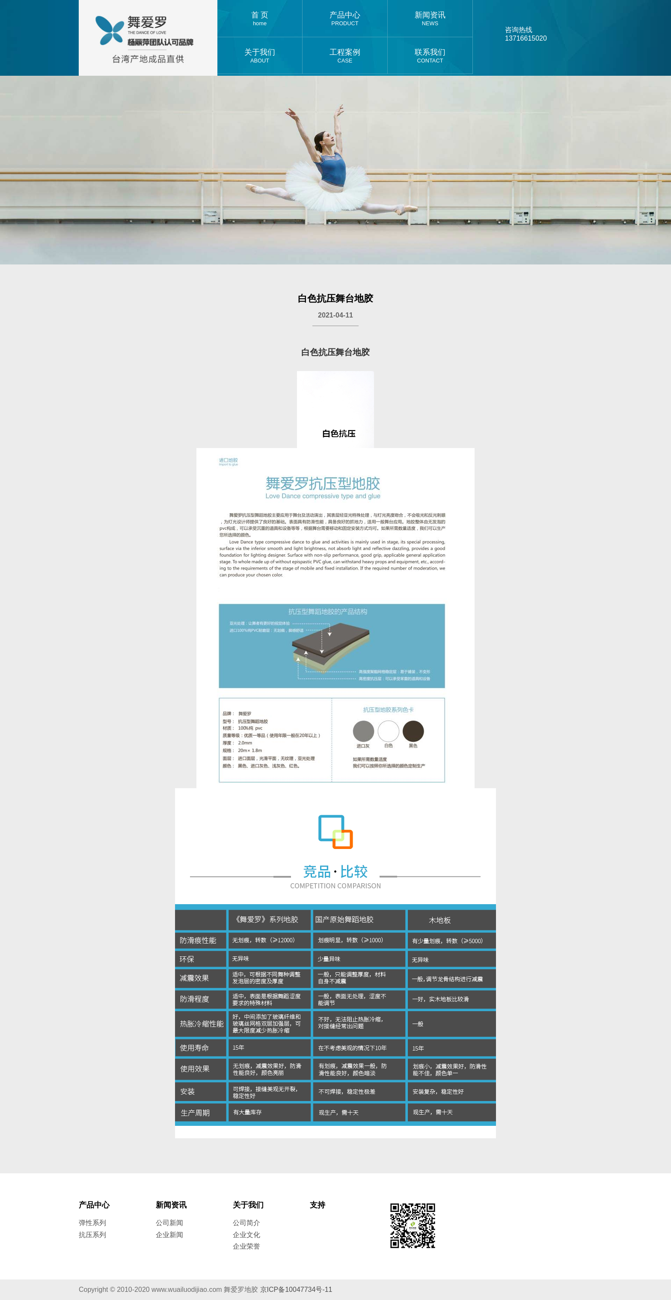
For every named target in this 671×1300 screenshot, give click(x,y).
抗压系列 (92, 1234)
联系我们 (430, 56)
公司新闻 (169, 1222)
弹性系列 (92, 1222)
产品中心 (345, 19)
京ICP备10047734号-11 (296, 1289)
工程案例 (345, 56)
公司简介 (246, 1222)
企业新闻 (169, 1234)
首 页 (259, 19)
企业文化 (246, 1234)
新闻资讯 (430, 19)
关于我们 (259, 56)
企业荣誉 (246, 1246)
